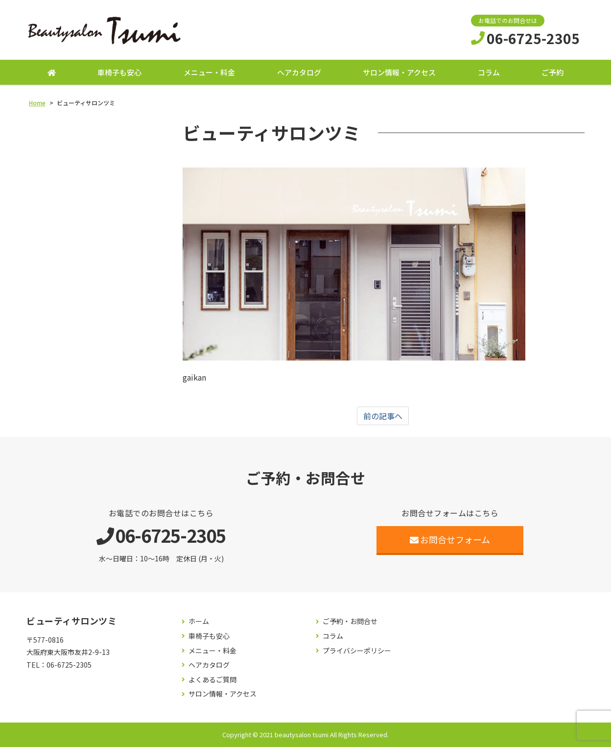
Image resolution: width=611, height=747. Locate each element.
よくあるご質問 (212, 679)
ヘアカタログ (299, 72)
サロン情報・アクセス (399, 72)
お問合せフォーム (450, 539)
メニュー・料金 (209, 72)
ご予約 (552, 72)
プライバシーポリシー (357, 650)
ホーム (198, 621)
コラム (489, 72)
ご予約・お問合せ (350, 621)
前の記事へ (382, 416)
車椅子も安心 (119, 72)
